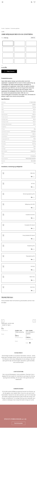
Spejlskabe (7, 28)
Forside (3, 28)
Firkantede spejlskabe (15, 28)
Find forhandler (18, 423)
